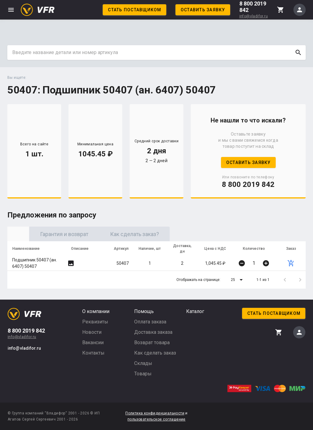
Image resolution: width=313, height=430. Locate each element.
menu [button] (11, 9)
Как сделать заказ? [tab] (183, 234)
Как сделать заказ (155, 353)
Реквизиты (95, 322)
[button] (238, 280)
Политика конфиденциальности (154, 413)
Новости (91, 332)
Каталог (195, 311)
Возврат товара (152, 342)
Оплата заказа (150, 322)
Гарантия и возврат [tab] (113, 234)
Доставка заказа (153, 332)
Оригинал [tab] (42, 234)
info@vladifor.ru (253, 16)
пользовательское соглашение (156, 419)
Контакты (93, 353)
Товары (143, 374)
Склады (143, 363)
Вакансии (93, 342)
